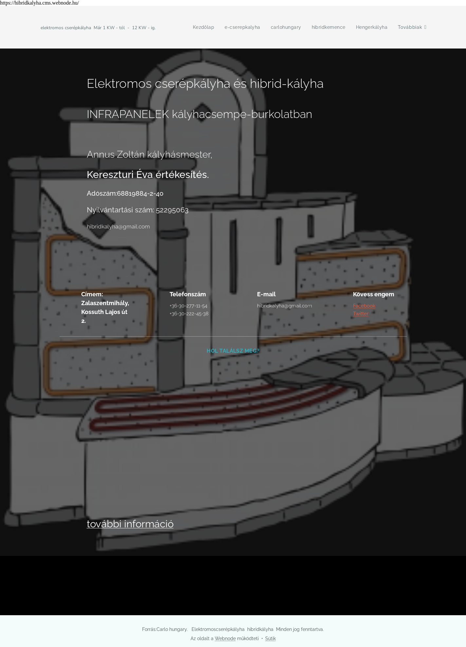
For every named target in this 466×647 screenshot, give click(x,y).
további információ (129, 524)
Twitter (360, 314)
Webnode (225, 638)
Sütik (270, 638)
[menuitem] (201, 27)
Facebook (364, 306)
